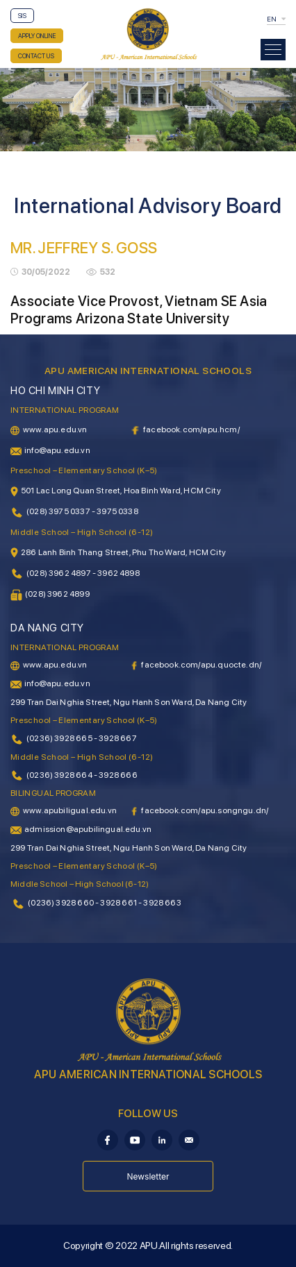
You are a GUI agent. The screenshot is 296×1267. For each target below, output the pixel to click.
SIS (22, 15)
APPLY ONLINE (37, 36)
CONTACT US (36, 56)
